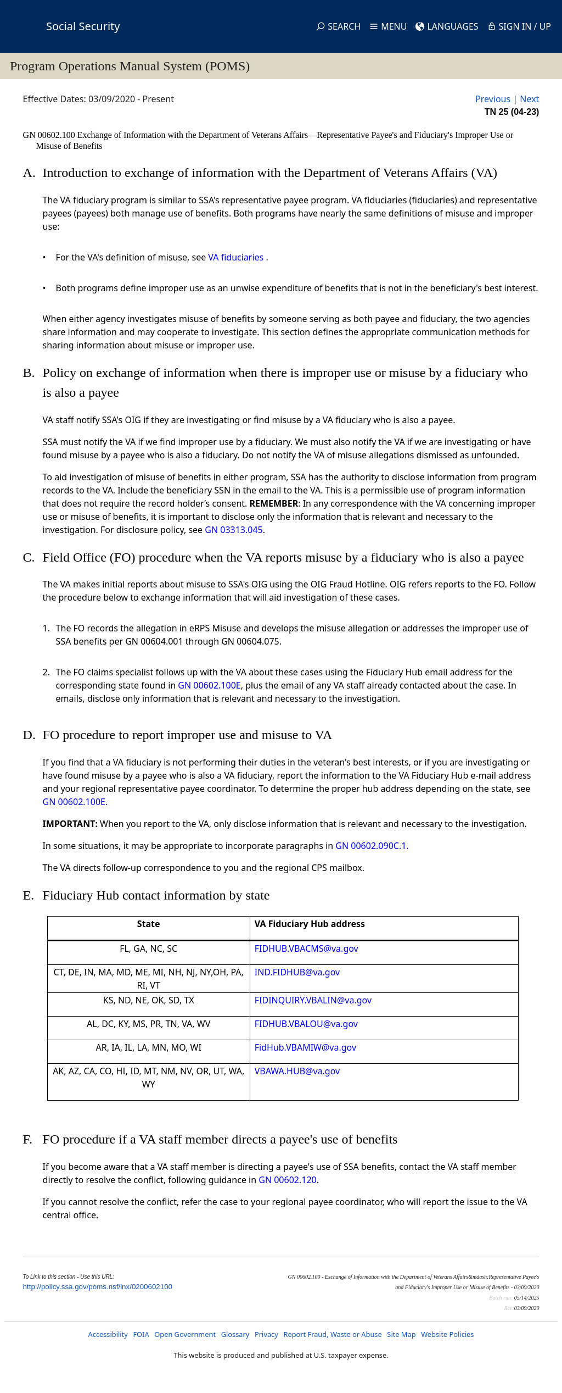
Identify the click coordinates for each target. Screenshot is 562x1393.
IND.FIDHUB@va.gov (297, 972)
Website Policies (447, 1334)
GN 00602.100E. (75, 802)
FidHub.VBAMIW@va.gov (305, 1047)
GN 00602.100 (50, 135)
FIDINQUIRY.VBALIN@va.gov (313, 1000)
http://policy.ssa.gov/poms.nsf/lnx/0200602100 (97, 1287)
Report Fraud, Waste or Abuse (332, 1334)
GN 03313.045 (233, 530)
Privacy (266, 1334)
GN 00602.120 (287, 1180)
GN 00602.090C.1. (371, 846)
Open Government (185, 1334)
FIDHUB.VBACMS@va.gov (306, 948)
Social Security (83, 26)
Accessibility (108, 1334)
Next (529, 99)
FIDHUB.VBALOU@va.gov (306, 1024)
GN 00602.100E (209, 685)
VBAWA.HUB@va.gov (297, 1071)
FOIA (141, 1334)
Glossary (235, 1334)
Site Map (401, 1334)
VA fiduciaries (235, 257)
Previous (492, 99)
